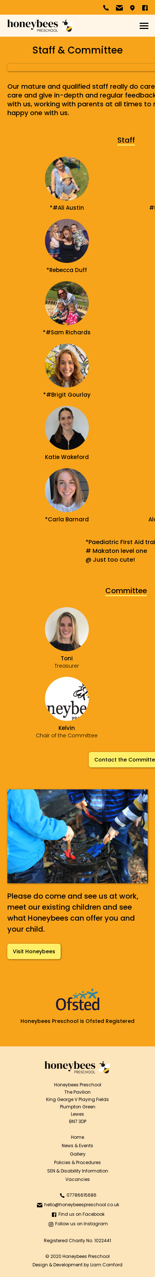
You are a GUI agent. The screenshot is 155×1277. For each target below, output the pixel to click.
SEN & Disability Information (77, 1171)
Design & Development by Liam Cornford (77, 1265)
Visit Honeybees (34, 951)
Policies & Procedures (77, 1162)
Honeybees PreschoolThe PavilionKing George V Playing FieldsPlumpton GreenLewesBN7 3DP (77, 1103)
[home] (40, 26)
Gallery (78, 1154)
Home (77, 1137)
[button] (144, 26)
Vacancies (77, 1179)
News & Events (77, 1145)
